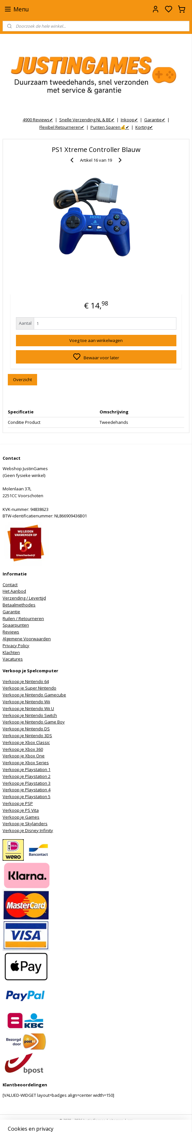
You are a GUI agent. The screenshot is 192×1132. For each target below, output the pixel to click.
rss (130, 1120)
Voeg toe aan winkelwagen (96, 340)
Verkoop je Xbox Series (26, 763)
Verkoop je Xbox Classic (26, 742)
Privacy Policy (16, 645)
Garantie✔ (154, 120)
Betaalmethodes (19, 605)
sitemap (116, 1120)
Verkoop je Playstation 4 (26, 790)
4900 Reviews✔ (38, 120)
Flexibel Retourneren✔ (61, 127)
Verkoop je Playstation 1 (26, 769)
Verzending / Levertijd (24, 598)
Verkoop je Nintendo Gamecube (34, 695)
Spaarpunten (16, 625)
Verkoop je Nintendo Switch (30, 715)
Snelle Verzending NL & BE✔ (87, 120)
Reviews (11, 632)
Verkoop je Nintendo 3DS (27, 735)
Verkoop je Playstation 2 (26, 776)
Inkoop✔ (129, 120)
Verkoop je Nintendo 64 (26, 681)
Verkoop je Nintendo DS (26, 729)
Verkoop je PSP (18, 803)
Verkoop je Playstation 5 (26, 796)
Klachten (11, 652)
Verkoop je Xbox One (24, 756)
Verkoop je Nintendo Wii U (28, 708)
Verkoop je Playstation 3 (26, 783)
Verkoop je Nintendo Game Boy (34, 722)
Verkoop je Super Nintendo (29, 688)
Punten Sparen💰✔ (109, 127)
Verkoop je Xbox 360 (23, 749)
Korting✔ (144, 127)
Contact (10, 585)
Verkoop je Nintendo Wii (26, 702)
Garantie (11, 612)
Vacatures (13, 659)
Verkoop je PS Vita (21, 810)
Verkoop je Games (21, 817)
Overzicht (22, 379)
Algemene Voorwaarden (27, 639)
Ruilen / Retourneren (23, 618)
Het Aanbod (14, 591)
